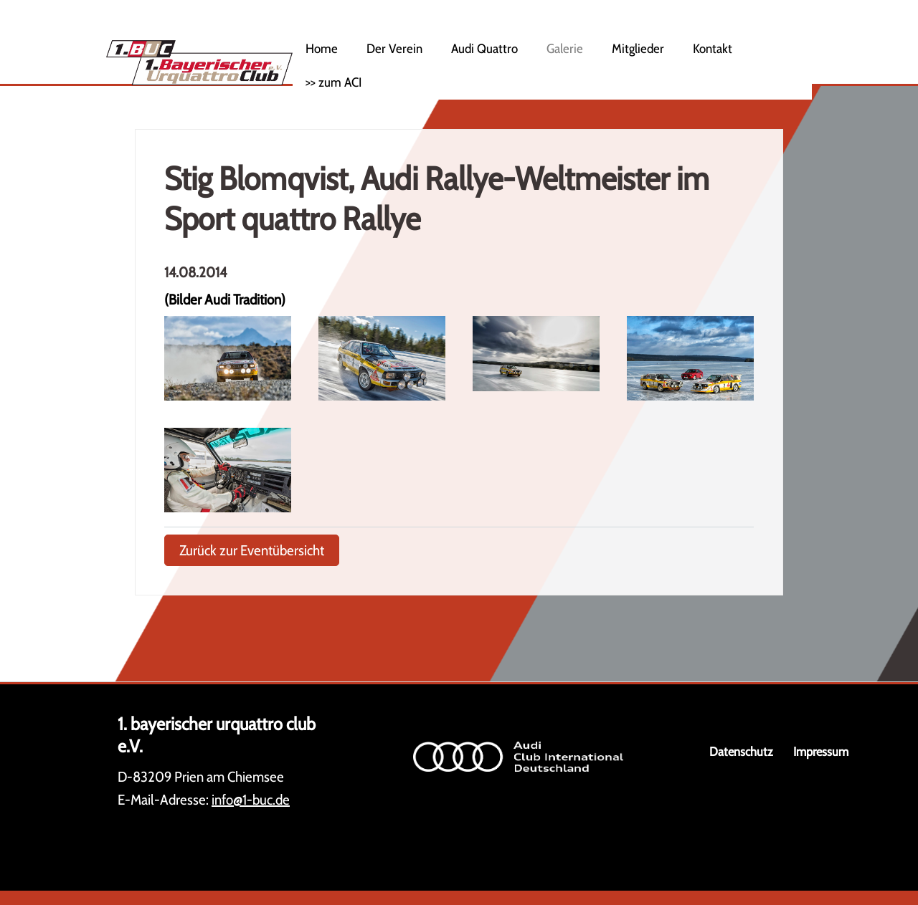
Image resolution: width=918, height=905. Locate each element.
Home (322, 49)
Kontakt (712, 49)
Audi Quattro (484, 49)
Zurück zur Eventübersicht (251, 550)
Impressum (820, 751)
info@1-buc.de (251, 799)
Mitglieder (638, 49)
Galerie (564, 49)
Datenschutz (741, 751)
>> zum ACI (333, 82)
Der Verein (394, 49)
